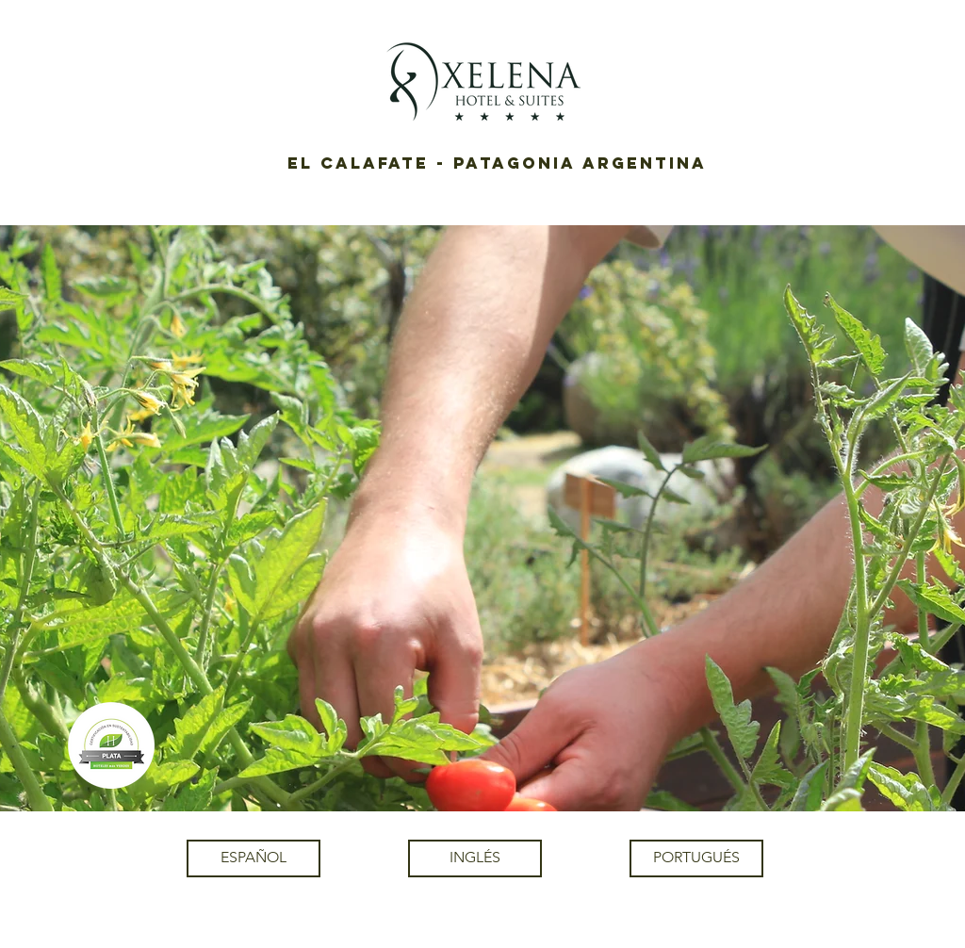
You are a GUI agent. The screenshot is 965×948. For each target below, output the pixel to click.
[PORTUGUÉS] (696, 858)
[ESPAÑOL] (253, 858)
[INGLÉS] (475, 858)
